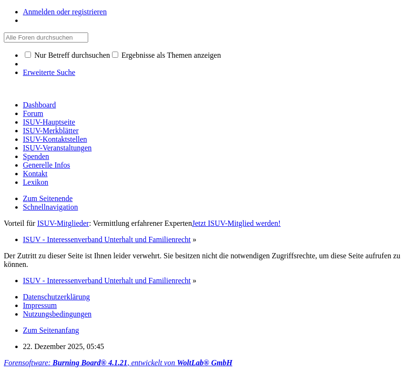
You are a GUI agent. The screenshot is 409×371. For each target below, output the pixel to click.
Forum (33, 113)
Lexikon (35, 182)
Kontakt (35, 174)
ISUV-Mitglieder (63, 223)
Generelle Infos (46, 165)
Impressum (40, 305)
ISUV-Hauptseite (49, 122)
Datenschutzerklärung (56, 297)
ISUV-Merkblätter (51, 131)
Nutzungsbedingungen (57, 314)
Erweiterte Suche (49, 72)
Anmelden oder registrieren (65, 12)
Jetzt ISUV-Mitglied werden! (236, 223)
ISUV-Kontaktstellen (55, 139)
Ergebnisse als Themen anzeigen (166, 55)
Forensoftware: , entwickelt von (118, 363)
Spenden (36, 156)
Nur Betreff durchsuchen (67, 55)
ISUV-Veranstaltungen (57, 148)
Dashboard (39, 105)
